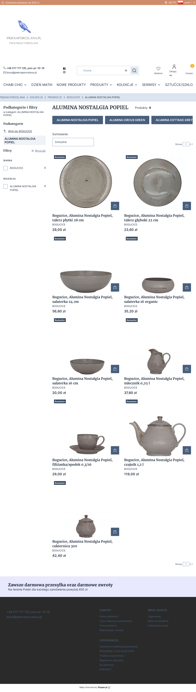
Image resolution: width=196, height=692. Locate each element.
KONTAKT (105, 669)
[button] (134, 70)
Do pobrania (107, 664)
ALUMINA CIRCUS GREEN (127, 120)
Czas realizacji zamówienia (116, 621)
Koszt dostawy (108, 625)
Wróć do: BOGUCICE (17, 131)
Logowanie (154, 616)
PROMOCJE (55, 97)
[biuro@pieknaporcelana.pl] (24, 617)
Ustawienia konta (158, 625)
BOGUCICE (73, 97)
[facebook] (64, 68)
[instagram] (64, 72)
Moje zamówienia (158, 621)
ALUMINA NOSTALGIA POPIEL (23, 188)
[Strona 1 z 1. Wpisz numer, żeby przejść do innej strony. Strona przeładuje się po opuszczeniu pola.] (186, 144)
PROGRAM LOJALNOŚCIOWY (117, 651)
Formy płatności (109, 616)
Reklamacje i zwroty (111, 630)
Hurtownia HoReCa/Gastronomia (119, 646)
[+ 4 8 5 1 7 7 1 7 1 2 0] (28, 612)
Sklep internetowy (93, 687)
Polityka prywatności (112, 655)
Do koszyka (115, 206)
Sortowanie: (60, 134)
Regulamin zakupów (111, 660)
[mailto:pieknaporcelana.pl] (20, 72)
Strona (178, 144)
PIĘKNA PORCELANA (12, 97)
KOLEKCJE (36, 97)
